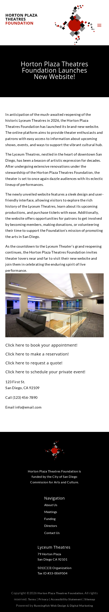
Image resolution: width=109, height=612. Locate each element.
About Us (50, 505)
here (19, 345)
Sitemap (89, 599)
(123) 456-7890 (25, 397)
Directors (50, 525)
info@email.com (28, 407)
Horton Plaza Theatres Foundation (60, 593)
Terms (32, 599)
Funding (49, 519)
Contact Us (52, 533)
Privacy (44, 599)
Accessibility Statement (66, 599)
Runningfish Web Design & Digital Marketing (63, 605)
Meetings (50, 512)
